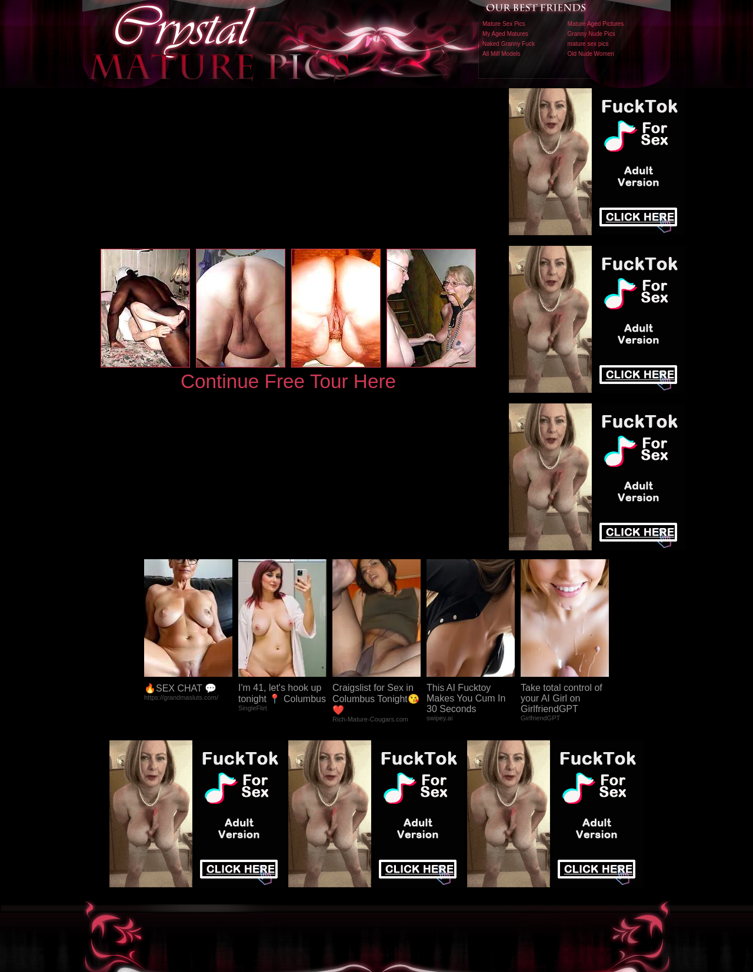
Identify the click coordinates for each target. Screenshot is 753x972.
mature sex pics (588, 44)
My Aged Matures (505, 34)
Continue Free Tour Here (288, 381)
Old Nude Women (591, 54)
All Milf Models (501, 54)
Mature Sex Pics (503, 24)
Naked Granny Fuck (508, 44)
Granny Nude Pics (591, 34)
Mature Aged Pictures (596, 24)
